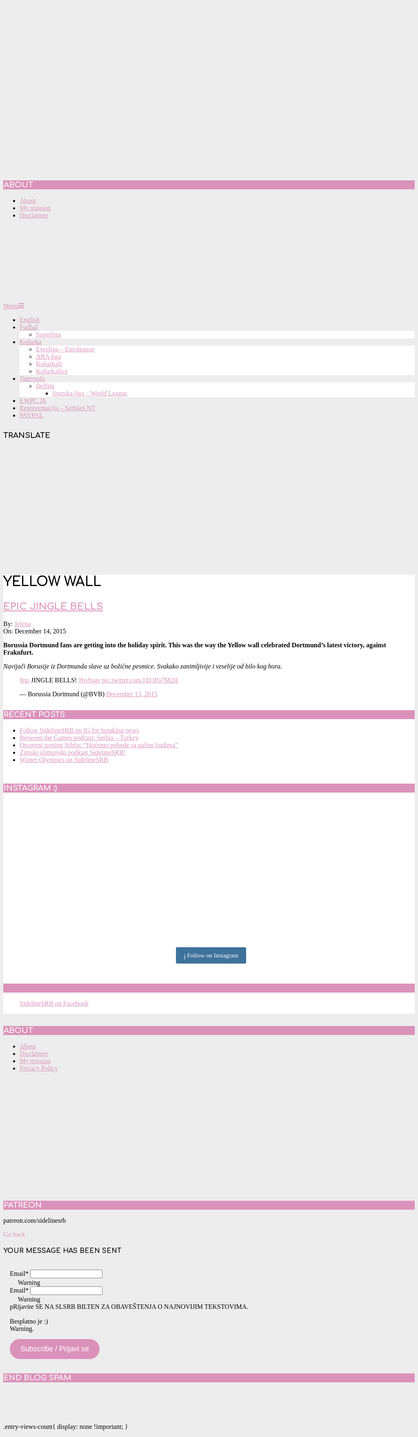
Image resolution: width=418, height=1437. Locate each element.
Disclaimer (34, 1053)
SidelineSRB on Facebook (62, 988)
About (28, 1046)
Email (19, 1273)
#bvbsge (89, 680)
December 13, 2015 (132, 694)
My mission (35, 1060)
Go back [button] (14, 1234)
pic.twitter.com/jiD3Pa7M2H (140, 680)
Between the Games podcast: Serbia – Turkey (79, 737)
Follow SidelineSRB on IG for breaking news (79, 730)
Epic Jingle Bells (53, 606)
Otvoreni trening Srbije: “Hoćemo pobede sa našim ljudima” (99, 745)
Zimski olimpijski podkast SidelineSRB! (73, 752)
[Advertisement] (209, 509)
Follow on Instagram (211, 955)
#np (24, 680)
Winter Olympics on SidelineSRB (64, 759)
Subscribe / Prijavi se (54, 1349)
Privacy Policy (39, 1068)
